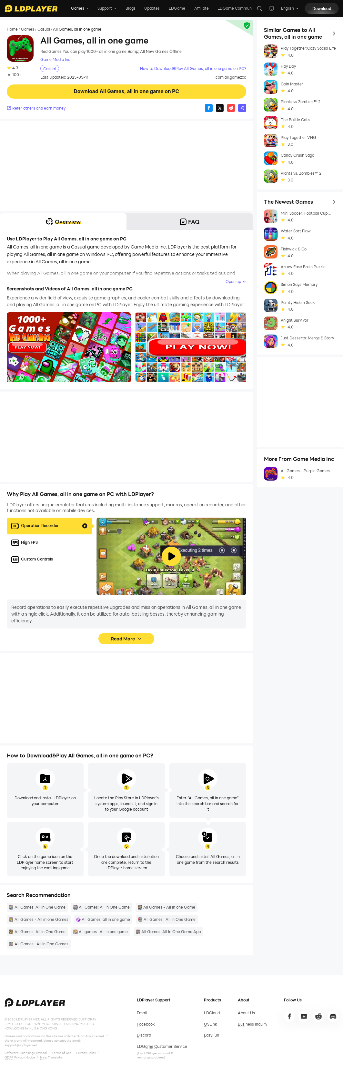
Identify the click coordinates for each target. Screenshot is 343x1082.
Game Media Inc (55, 59)
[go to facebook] (289, 1016)
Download (321, 8)
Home (12, 29)
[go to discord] (333, 1016)
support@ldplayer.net (21, 1045)
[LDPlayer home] (31, 8)
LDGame (177, 8)
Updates (152, 8)
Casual (43, 29)
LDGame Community (236, 8)
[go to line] (318, 1016)
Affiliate (201, 8)
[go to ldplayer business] (252, 1024)
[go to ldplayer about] (246, 1013)
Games (27, 29)
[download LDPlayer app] (271, 8)
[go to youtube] (304, 1016)
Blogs (131, 8)
